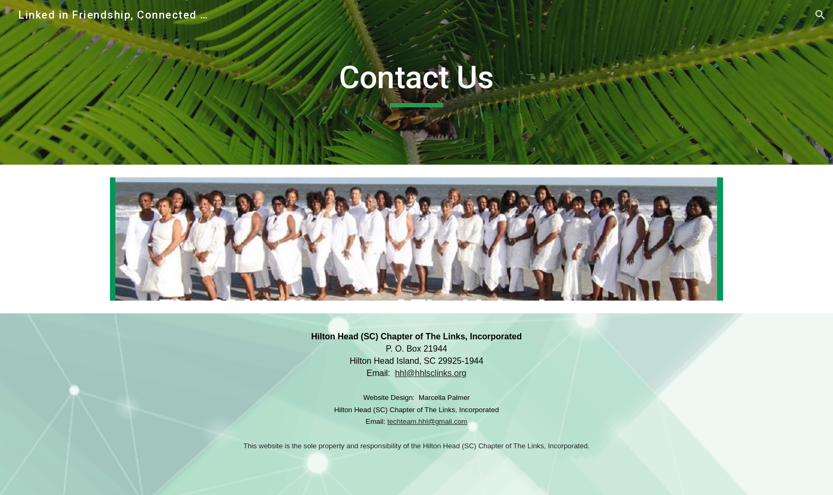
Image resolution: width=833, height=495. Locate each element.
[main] (416, 82)
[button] (820, 15)
